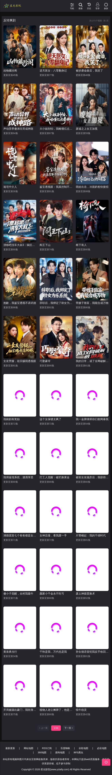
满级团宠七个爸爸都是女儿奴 (19, 535)
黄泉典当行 (10, 651)
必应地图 (102, 748)
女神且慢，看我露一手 (53, 535)
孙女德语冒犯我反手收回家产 (92, 651)
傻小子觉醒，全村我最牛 (18, 593)
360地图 (42, 752)
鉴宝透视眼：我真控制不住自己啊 (56, 186)
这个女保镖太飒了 (50, 419)
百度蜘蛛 (65, 748)
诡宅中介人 (10, 186)
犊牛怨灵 (81, 709)
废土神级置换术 (85, 593)
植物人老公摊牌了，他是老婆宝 (56, 709)
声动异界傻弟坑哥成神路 (18, 128)
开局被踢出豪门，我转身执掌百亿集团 (19, 709)
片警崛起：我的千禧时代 (91, 535)
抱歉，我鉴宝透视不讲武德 (19, 302)
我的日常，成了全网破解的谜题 (92, 361)
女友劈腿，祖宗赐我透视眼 (19, 361)
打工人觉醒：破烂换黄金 (55, 477)
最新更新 (10, 748)
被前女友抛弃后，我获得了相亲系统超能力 (92, 477)
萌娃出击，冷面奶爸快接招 (92, 186)
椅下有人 (81, 245)
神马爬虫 (78, 752)
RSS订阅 (47, 748)
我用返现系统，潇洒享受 (18, 477)
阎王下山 (45, 245)
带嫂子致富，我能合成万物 (92, 302)
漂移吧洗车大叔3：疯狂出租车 (19, 245)
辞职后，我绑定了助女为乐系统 (56, 302)
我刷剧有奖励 (11, 419)
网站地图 (28, 748)
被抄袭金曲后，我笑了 (89, 70)
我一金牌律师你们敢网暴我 (92, 419)
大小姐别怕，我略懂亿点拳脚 (56, 128)
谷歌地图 (83, 748)
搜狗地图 (60, 752)
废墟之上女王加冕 (87, 128)
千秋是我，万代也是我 (53, 651)
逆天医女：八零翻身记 (53, 70)
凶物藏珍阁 (10, 70)
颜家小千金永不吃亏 (52, 593)
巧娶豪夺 (45, 361)
